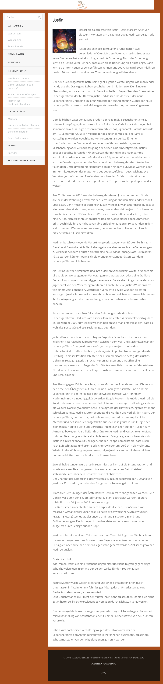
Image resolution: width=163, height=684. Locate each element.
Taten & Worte (15, 46)
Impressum (96, 663)
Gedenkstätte (16, 111)
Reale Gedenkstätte (18, 137)
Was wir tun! (14, 33)
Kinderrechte (16, 53)
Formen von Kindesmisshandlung (19, 102)
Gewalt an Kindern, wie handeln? (20, 86)
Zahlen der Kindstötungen (22, 94)
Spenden (13, 152)
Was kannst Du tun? (18, 78)
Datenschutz (110, 663)
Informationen (17, 70)
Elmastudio (138, 657)
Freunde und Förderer (21, 160)
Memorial (13, 118)
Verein (12, 145)
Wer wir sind (14, 39)
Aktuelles (14, 62)
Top (103, 672)
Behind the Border (18, 131)
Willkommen (15, 26)
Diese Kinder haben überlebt (23, 125)
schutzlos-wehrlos (80, 657)
